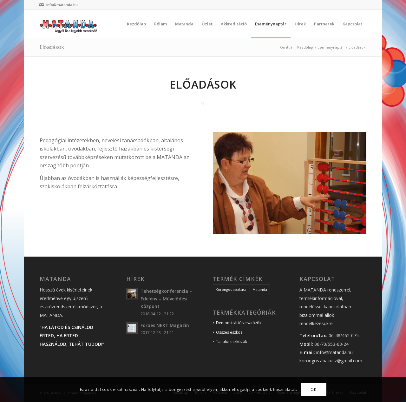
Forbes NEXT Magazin (165, 325)
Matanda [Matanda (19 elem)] (259, 289)
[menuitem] (136, 24)
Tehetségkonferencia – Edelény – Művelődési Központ (166, 298)
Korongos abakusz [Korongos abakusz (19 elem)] (231, 289)
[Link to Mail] (41, 5)
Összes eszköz (229, 332)
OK (313, 389)
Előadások (52, 47)
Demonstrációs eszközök (238, 322)
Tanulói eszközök (231, 341)
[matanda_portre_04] (289, 183)
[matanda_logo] (70, 24)
